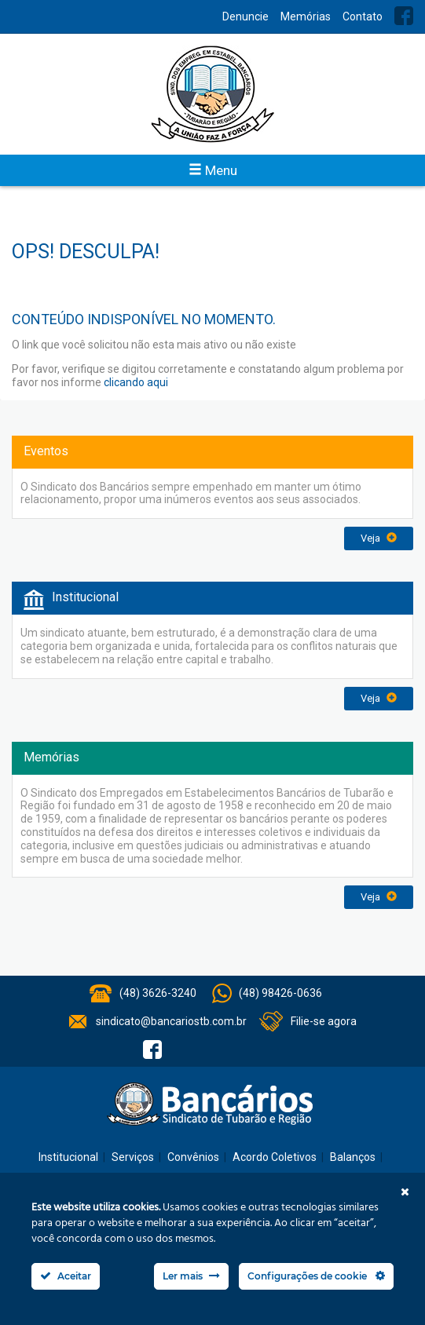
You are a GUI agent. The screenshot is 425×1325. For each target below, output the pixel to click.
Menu (213, 170)
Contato (363, 16)
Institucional (68, 1157)
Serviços (133, 1157)
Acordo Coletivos (275, 1157)
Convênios (193, 1157)
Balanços (353, 1157)
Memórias (305, 16)
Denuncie (245, 16)
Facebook (403, 15)
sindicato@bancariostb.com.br (171, 1021)
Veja (379, 538)
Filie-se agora (324, 1021)
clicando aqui (136, 382)
